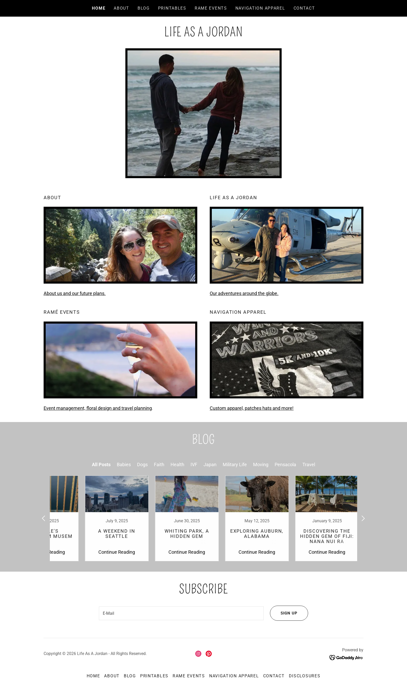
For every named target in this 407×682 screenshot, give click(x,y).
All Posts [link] (101, 464)
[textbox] (180, 613)
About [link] (121, 8)
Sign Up (283, 613)
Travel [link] (308, 464)
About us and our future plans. (75, 293)
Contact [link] (304, 8)
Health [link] (177, 464)
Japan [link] (210, 464)
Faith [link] (159, 464)
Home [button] (93, 676)
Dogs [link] (142, 464)
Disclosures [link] (305, 676)
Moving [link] (260, 464)
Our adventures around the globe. (244, 293)
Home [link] (98, 8)
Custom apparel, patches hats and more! (252, 408)
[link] (203, 34)
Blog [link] (144, 8)
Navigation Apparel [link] (260, 8)
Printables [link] (172, 8)
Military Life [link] (235, 464)
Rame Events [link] (211, 8)
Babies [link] (124, 464)
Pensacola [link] (285, 464)
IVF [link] (194, 464)
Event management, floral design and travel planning (98, 408)
